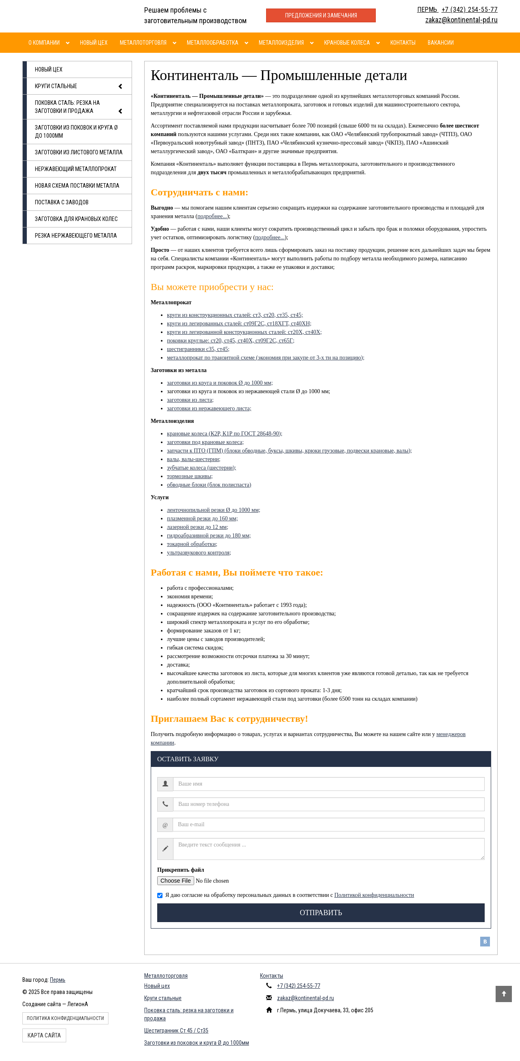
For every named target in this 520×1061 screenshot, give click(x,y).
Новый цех (94, 42)
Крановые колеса (347, 42)
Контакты (403, 42)
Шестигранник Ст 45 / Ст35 (176, 1030)
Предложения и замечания (321, 15)
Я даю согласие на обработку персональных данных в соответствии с (285, 895)
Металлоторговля (143, 42)
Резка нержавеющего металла (76, 235)
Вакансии (441, 42)
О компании (44, 42)
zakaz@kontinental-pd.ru (305, 998)
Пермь (57, 980)
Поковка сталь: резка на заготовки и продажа (79, 107)
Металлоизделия (281, 42)
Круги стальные (79, 86)
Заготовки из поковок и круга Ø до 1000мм (76, 131)
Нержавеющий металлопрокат (76, 169)
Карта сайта (44, 1035)
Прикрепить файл (180, 870)
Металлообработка (212, 42)
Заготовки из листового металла (79, 152)
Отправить (321, 913)
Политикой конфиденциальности (374, 895)
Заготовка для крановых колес (76, 219)
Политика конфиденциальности (65, 1018)
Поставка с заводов (62, 202)
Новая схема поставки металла (77, 185)
